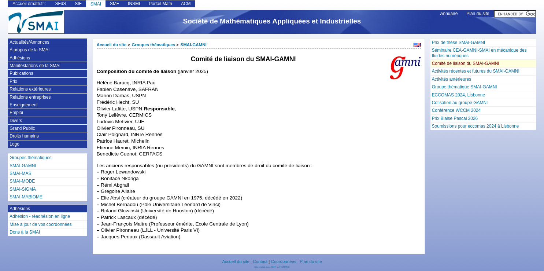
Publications (21, 73)
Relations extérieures (30, 89)
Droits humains (24, 136)
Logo (14, 144)
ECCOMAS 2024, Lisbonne (458, 95)
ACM (186, 3)
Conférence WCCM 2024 (456, 110)
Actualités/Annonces (29, 42)
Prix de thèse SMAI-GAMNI (458, 42)
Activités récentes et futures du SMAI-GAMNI (475, 71)
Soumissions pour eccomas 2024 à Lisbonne (475, 126)
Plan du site (477, 13)
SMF (114, 3)
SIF (78, 3)
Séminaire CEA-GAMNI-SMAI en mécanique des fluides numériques (479, 53)
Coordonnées (283, 261)
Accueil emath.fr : (29, 3)
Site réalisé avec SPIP (265, 267)
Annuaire (449, 13)
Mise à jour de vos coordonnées (40, 224)
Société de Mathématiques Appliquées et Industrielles (272, 21)
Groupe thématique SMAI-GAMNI (464, 86)
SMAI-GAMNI (194, 45)
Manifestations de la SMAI (35, 65)
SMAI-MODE (22, 181)
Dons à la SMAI (25, 232)
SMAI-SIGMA (23, 189)
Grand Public (22, 128)
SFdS (60, 3)
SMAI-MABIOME (26, 196)
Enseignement (23, 104)
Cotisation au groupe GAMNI (460, 102)
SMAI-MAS (20, 173)
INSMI (134, 3)
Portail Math (160, 3)
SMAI (95, 4)
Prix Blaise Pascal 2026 (455, 118)
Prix (13, 81)
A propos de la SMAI (29, 49)
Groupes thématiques (153, 45)
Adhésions (20, 58)
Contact (260, 261)
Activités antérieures (451, 79)
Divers (16, 120)
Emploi (16, 112)
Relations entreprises (30, 97)
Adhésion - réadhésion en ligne (40, 216)
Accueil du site (112, 45)
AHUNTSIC (284, 267)
